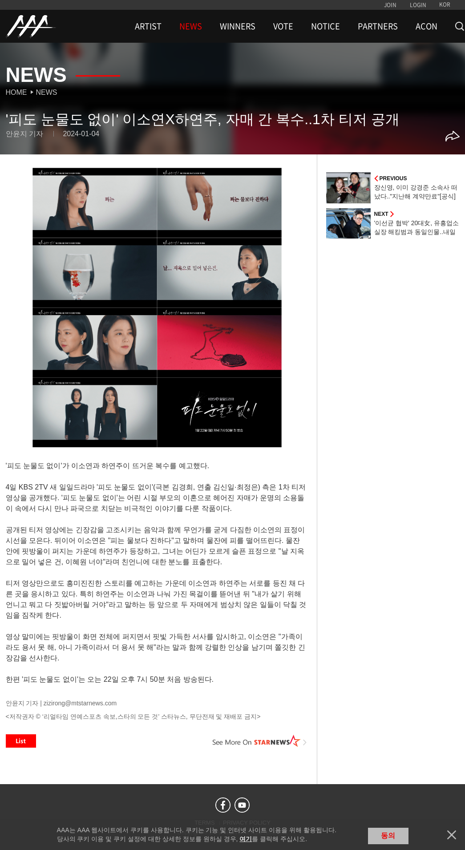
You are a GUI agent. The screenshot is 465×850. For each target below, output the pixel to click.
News (46, 92)
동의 (388, 835)
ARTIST (148, 26)
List (21, 741)
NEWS (190, 26)
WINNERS (237, 26)
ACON (426, 26)
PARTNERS (378, 26)
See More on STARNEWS (259, 741)
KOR (444, 4)
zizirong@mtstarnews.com (80, 703)
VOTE (283, 26)
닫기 (451, 834)
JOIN (390, 5)
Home (16, 92)
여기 (245, 838)
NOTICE (325, 26)
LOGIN (418, 5)
